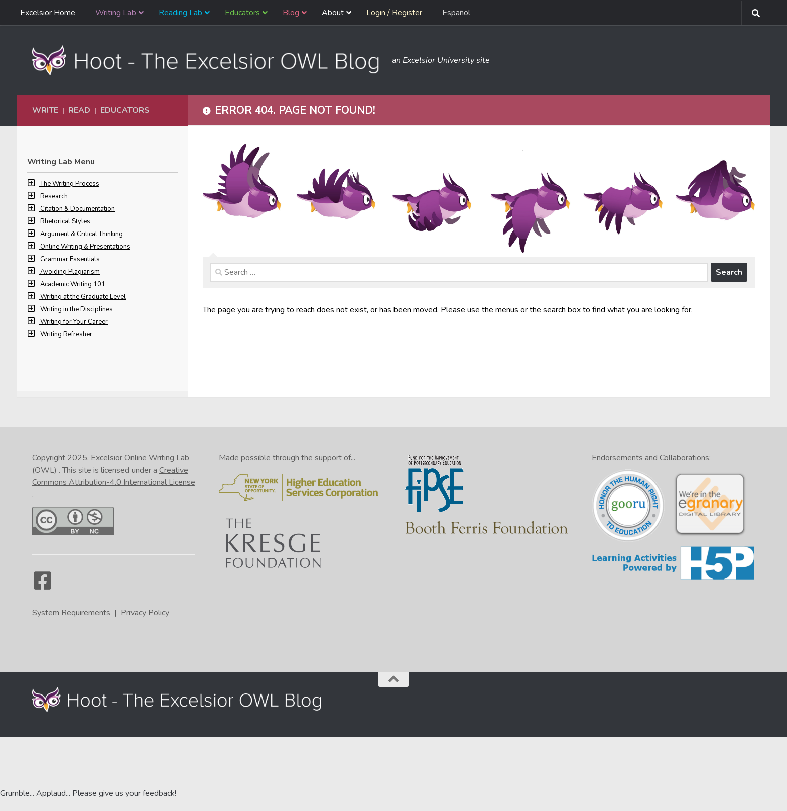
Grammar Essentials (70, 259)
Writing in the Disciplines (76, 309)
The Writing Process (69, 183)
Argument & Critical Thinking (81, 234)
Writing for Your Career (74, 321)
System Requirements (71, 612)
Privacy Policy (145, 612)
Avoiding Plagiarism (70, 271)
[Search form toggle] (756, 13)
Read (79, 110)
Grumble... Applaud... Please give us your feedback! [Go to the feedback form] (88, 793)
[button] (33, 183)
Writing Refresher (66, 334)
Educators (125, 110)
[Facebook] (42, 585)
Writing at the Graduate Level (83, 296)
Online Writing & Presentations (85, 246)
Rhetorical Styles (65, 221)
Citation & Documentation (77, 208)
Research (54, 196)
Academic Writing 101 (72, 284)
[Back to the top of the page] (393, 679)
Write (45, 110)
